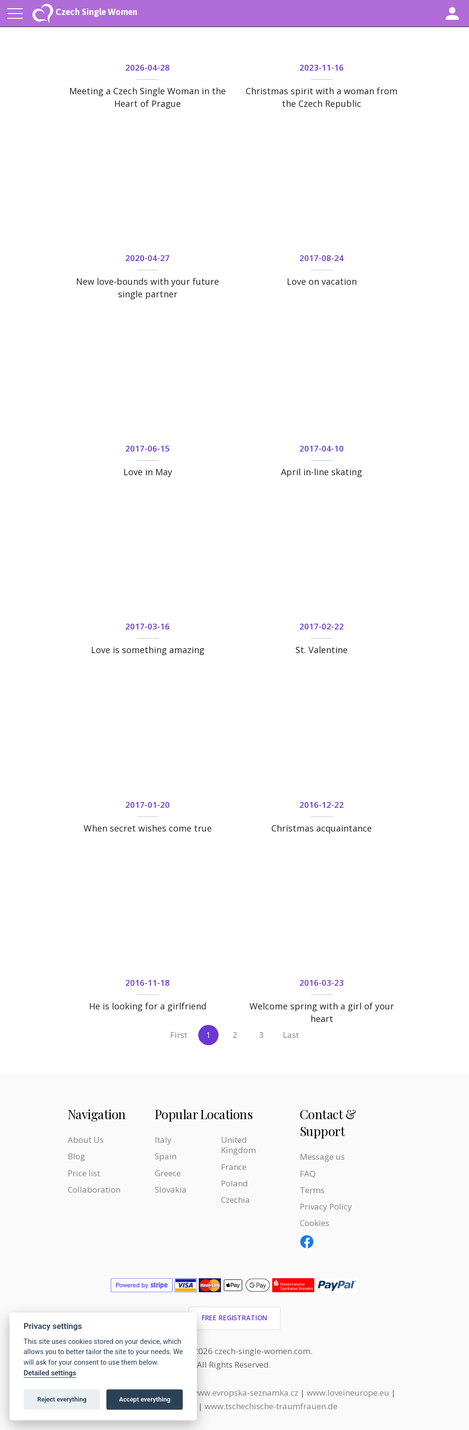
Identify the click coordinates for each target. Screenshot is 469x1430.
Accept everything (144, 1399)
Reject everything (62, 1399)
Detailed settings (50, 1373)
